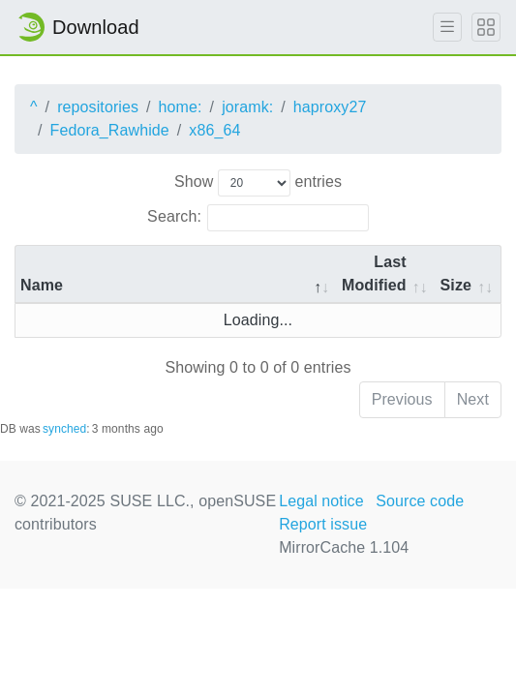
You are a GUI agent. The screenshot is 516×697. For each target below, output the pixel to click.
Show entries (258, 183)
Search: (258, 217)
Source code (420, 501)
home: (180, 107)
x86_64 (214, 130)
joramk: (247, 107)
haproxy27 (330, 107)
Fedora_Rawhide (109, 130)
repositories (97, 107)
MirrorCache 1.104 (344, 547)
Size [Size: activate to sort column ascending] (455, 285)
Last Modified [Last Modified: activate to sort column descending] (374, 273)
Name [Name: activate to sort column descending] (41, 285)
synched (64, 429)
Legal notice (321, 501)
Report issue (323, 524)
